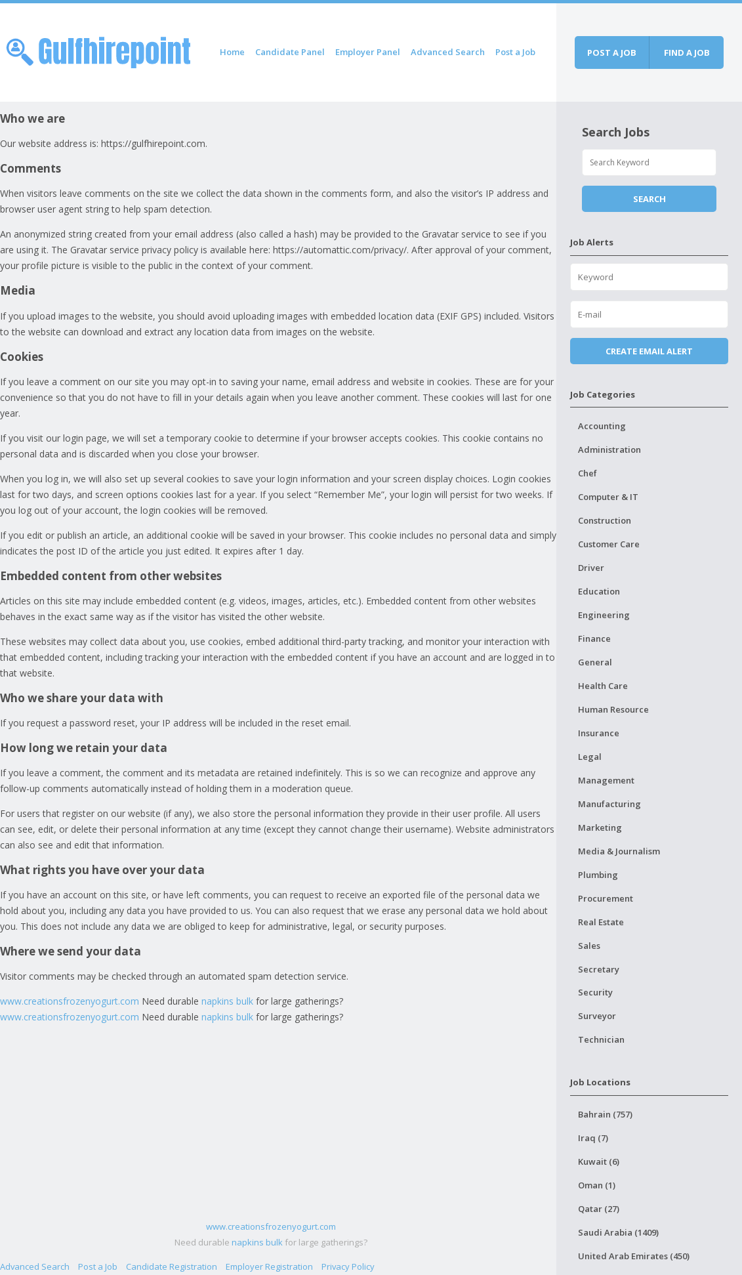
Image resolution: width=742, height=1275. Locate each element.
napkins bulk (227, 1001)
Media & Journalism (619, 851)
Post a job (611, 52)
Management (606, 780)
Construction (604, 520)
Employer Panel (367, 52)
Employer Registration (269, 1266)
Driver (591, 568)
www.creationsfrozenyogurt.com (69, 1001)
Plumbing (598, 875)
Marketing (600, 827)
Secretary (598, 969)
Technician (601, 1039)
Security (595, 992)
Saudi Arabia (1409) (618, 1232)
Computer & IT (608, 497)
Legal (590, 757)
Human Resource (613, 709)
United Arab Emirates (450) (634, 1256)
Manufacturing (609, 804)
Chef (587, 473)
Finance (594, 638)
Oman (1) (596, 1185)
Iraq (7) (593, 1138)
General (595, 662)
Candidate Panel (290, 52)
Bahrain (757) (605, 1114)
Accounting (602, 426)
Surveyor (597, 1016)
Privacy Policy (348, 1266)
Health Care (603, 686)
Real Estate (601, 922)
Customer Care (609, 544)
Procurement (605, 898)
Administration (609, 449)
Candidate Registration (171, 1266)
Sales (589, 945)
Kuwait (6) (598, 1161)
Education (599, 591)
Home (232, 52)
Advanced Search (448, 52)
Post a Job (515, 52)
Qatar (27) (598, 1209)
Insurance (598, 733)
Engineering (604, 615)
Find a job (687, 52)
